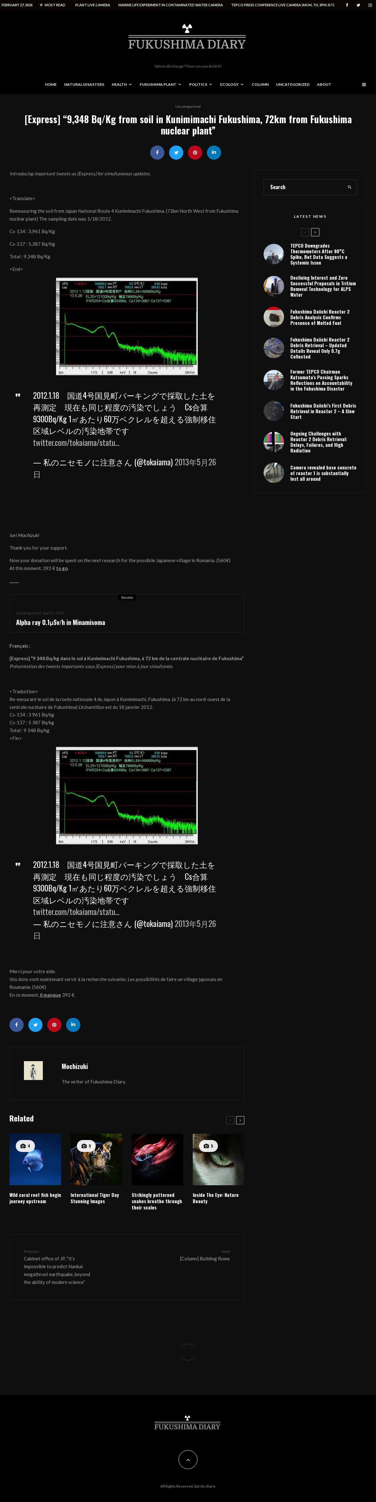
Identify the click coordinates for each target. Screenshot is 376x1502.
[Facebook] (347, 5)
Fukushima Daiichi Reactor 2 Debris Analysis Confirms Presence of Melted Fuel (320, 344)
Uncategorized (293, 84)
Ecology (229, 84)
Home (51, 84)
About (324, 84)
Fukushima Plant (158, 84)
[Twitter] (358, 5)
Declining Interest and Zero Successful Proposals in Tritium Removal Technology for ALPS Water (323, 312)
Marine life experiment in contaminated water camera (170, 5)
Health (119, 84)
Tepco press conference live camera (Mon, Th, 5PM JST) (282, 5)
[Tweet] (176, 152)
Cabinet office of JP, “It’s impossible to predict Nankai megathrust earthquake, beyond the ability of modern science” (60, 1266)
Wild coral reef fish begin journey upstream (35, 1198)
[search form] (303, 214)
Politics (198, 84)
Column (260, 84)
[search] (349, 214)
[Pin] (195, 152)
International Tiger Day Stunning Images (95, 1198)
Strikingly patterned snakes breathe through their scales (157, 1201)
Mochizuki (75, 1066)
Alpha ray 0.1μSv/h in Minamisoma (60, 622)
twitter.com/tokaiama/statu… (76, 442)
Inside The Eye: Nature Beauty (216, 1198)
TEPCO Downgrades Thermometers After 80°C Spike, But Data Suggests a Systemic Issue (318, 280)
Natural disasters (84, 84)
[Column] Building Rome (193, 1254)
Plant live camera (92, 5)
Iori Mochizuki (24, 535)
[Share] (157, 152)
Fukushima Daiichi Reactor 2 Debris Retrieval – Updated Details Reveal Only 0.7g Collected (320, 377)
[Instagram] (370, 5)
